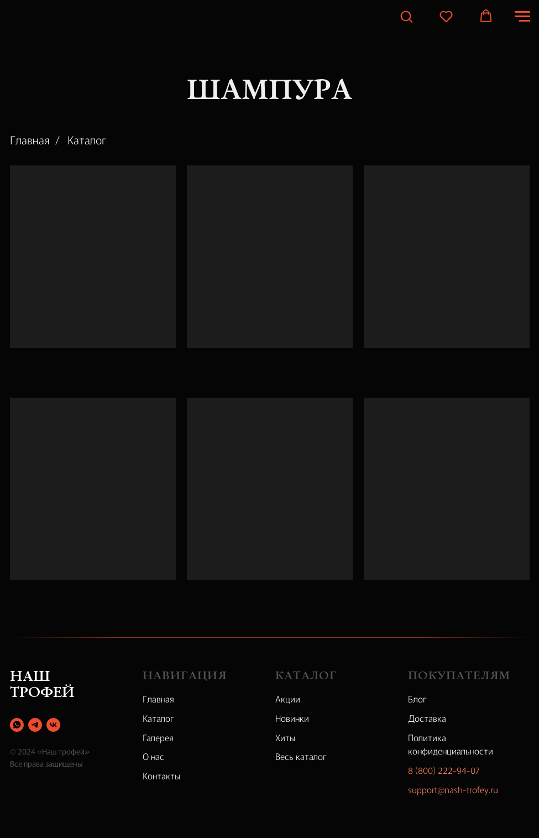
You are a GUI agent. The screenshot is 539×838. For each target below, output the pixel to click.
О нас (153, 756)
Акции (287, 698)
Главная (30, 140)
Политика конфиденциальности (450, 744)
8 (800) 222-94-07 (444, 770)
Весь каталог (301, 756)
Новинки (292, 718)
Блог (417, 698)
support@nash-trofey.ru (453, 789)
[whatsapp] (17, 725)
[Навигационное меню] (522, 16)
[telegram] (35, 725)
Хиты (285, 737)
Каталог (87, 140)
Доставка (427, 718)
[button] (406, 16)
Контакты (162, 775)
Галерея (158, 737)
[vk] (53, 725)
